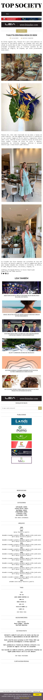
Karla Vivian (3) (21, 601)
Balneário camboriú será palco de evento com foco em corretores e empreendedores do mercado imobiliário (21, 635)
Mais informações (24, 698)
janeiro (26, 532)
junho (36, 535)
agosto (28, 535)
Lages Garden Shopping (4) (21, 597)
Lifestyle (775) (21, 513)
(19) (21, 592)
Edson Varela (22, 622)
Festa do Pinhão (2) (21, 606)
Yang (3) (21, 599)
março (21, 529)
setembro (22, 535)
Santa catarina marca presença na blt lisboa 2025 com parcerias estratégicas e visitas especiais (21, 640)
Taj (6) (22, 594)
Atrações (21, 31)
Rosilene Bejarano (21, 625)
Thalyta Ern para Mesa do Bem (21, 35)
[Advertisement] (11, 474)
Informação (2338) (21, 507)
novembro (11, 535)
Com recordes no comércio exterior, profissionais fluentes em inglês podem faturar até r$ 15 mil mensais (22, 650)
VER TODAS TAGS (21, 612)
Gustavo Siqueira (27, 38)
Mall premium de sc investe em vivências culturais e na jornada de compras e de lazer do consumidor (22, 645)
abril (13, 536)
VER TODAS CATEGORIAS (21, 517)
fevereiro (21, 532)
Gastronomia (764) (21, 515)
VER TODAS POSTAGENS (21, 655)
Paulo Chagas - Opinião (21, 623)
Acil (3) (21, 604)
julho (32, 535)
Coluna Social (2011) (21, 508)
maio (39, 535)
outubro (16, 535)
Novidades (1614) (21, 510)
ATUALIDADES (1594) (22, 512)
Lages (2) (21, 609)
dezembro (5, 535)
